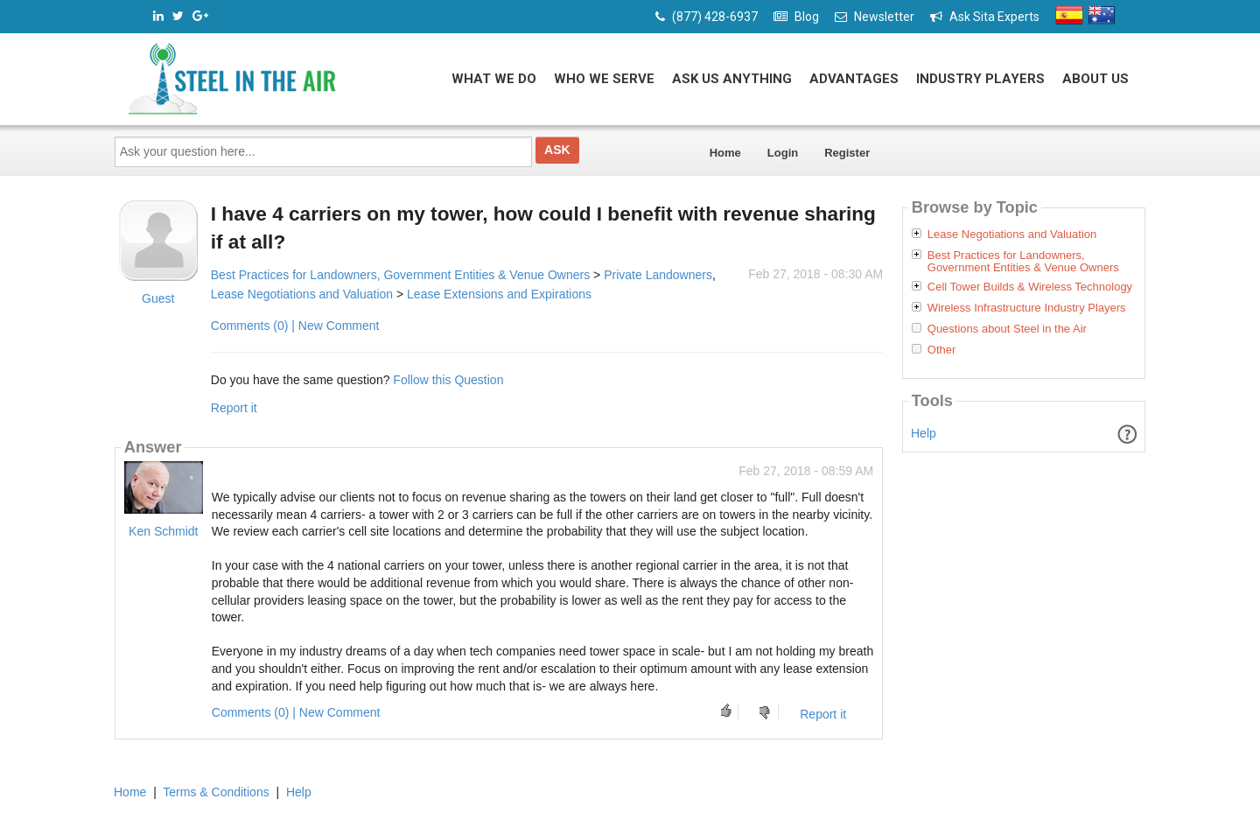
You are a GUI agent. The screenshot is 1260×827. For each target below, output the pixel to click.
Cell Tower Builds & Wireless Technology (1030, 287)
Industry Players (980, 79)
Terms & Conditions (216, 792)
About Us (1095, 79)
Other (942, 350)
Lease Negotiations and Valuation (302, 294)
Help (923, 433)
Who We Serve (604, 79)
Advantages (854, 79)
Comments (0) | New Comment (295, 326)
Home (725, 152)
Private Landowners (658, 275)
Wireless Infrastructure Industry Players (1027, 308)
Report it (234, 408)
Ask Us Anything (732, 79)
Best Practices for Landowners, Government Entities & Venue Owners (400, 275)
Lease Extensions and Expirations (499, 294)
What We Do (494, 79)
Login (782, 152)
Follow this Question (448, 380)
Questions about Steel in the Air (1007, 329)
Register (847, 152)
